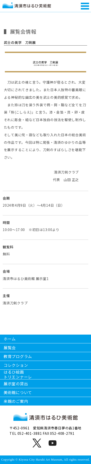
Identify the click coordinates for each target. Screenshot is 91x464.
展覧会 (10, 347)
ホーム (10, 339)
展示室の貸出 (16, 384)
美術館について (18, 392)
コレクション (16, 365)
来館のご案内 (16, 401)
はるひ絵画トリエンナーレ (18, 374)
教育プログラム (18, 356)
